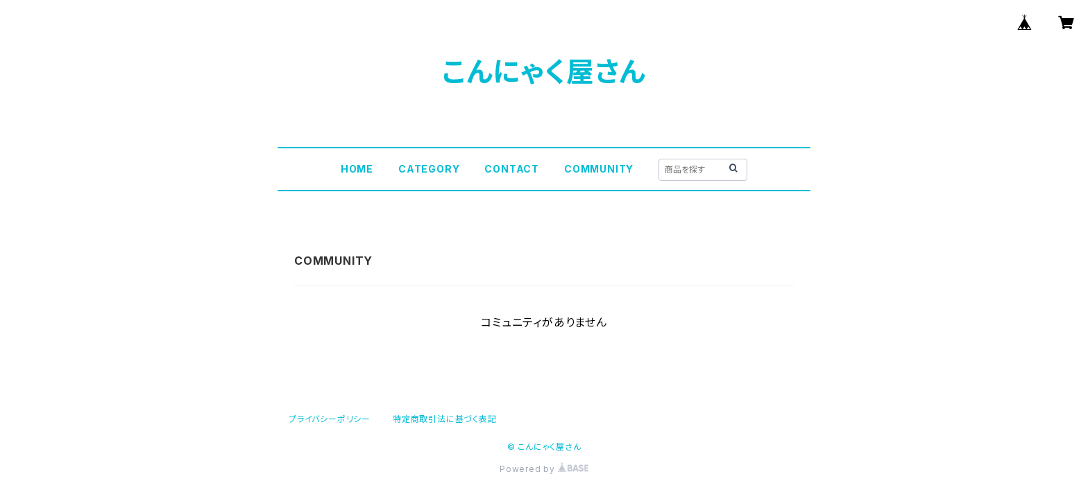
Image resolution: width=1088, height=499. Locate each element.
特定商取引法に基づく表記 (445, 419)
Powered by (544, 469)
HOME (357, 169)
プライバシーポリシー (330, 419)
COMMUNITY (599, 169)
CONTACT (511, 169)
